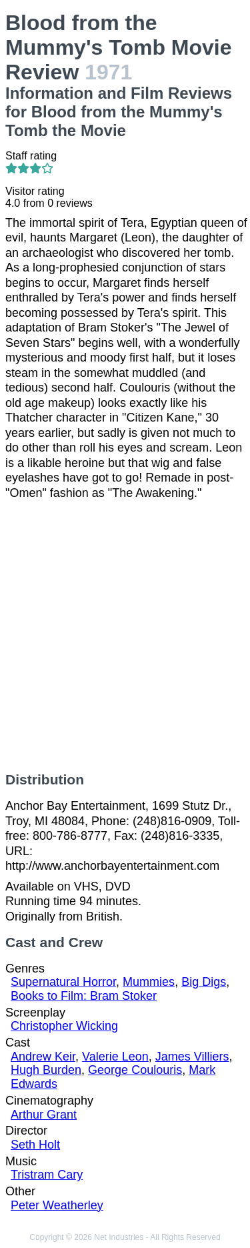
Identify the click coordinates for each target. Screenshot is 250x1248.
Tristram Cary (47, 1174)
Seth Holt (35, 1144)
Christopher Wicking (64, 1026)
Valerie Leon (115, 1056)
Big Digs (203, 982)
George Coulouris (135, 1070)
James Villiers (192, 1056)
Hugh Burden (46, 1070)
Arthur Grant (44, 1114)
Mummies (149, 982)
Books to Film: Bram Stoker (84, 996)
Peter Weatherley (57, 1205)
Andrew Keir (43, 1056)
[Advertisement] (125, 636)
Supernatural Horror (63, 982)
